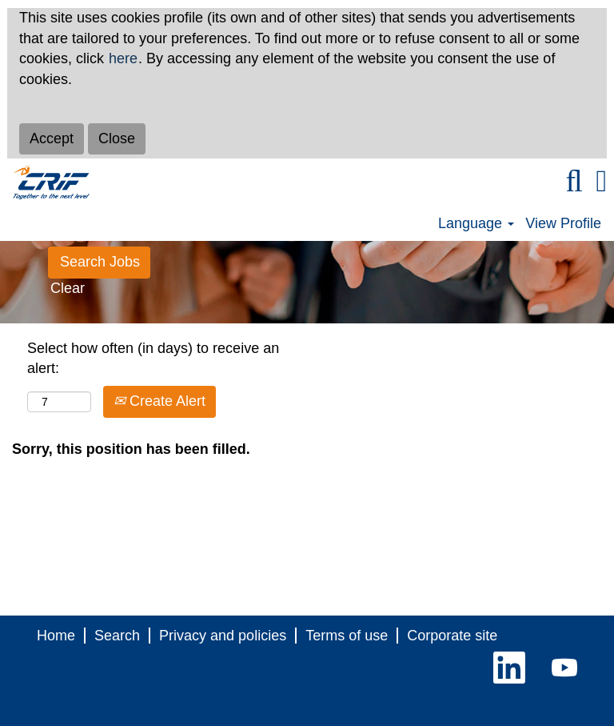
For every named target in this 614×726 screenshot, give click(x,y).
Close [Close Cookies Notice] (116, 138)
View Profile (563, 223)
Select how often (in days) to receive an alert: (153, 358)
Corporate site (452, 636)
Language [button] (476, 223)
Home (56, 636)
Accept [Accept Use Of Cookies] (52, 138)
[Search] (574, 182)
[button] (601, 182)
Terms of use (346, 636)
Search (117, 636)
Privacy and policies (222, 636)
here (123, 58)
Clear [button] (67, 288)
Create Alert (159, 401)
